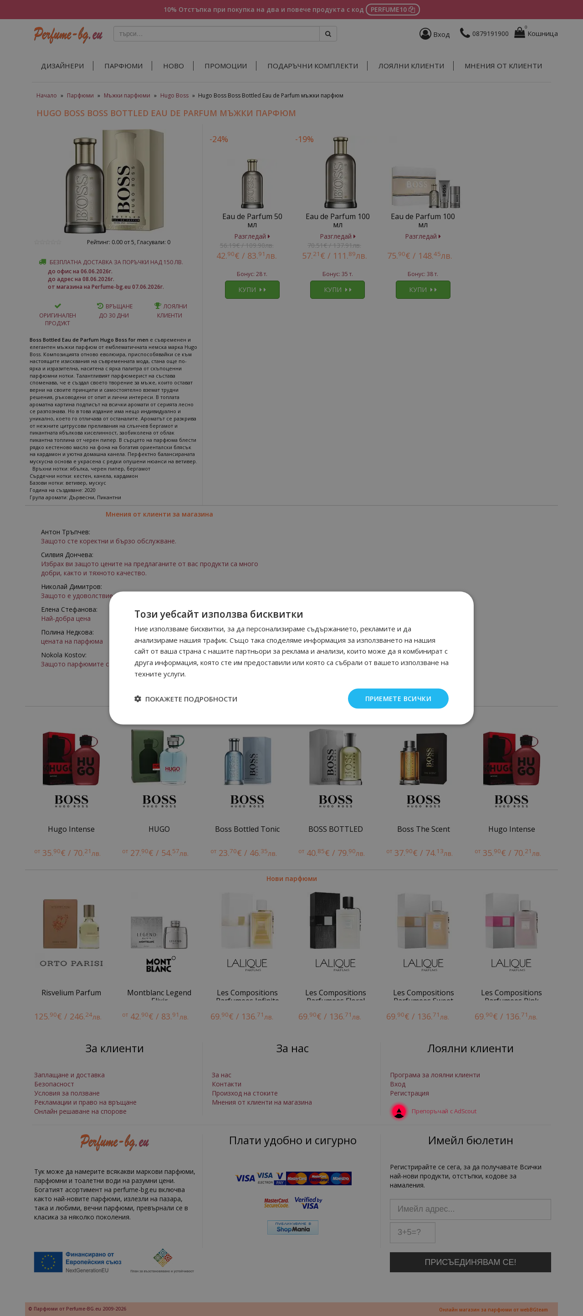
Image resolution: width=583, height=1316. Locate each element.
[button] (185, 699)
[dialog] (291, 658)
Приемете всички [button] (398, 698)
